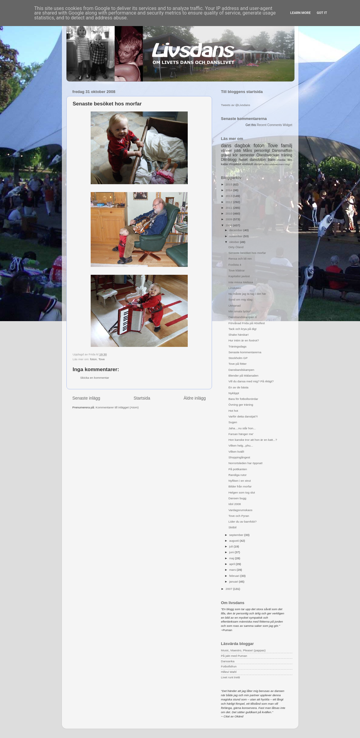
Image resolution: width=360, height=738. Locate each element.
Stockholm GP (237, 358)
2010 (229, 213)
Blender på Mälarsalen (243, 375)
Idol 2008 (234, 504)
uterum (258, 164)
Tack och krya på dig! (242, 329)
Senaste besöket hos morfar (247, 252)
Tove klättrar (236, 270)
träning (286, 155)
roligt (287, 164)
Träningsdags (237, 346)
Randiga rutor (237, 475)
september (236, 535)
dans (226, 145)
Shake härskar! (238, 334)
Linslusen (234, 288)
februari (234, 575)
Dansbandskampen (241, 369)
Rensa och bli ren (240, 258)
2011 (229, 207)
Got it (322, 13)
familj (286, 145)
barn (271, 160)
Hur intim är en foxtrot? (243, 340)
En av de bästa (238, 387)
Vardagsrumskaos (240, 510)
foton (93, 359)
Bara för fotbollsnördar (243, 399)
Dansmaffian (282, 150)
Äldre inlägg (194, 398)
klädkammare (276, 164)
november (236, 236)
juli (231, 546)
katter (225, 164)
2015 (229, 184)
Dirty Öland (235, 247)
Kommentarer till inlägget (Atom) (117, 407)
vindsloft (247, 164)
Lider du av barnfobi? (242, 521)
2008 (229, 225)
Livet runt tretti (230, 677)
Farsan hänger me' (241, 434)
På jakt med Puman (234, 655)
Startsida (141, 398)
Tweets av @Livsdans (235, 105)
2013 (229, 196)
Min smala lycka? (239, 311)
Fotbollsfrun (229, 666)
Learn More (300, 13)
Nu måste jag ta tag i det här (247, 293)
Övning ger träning (240, 404)
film (290, 159)
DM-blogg (229, 160)
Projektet (235, 164)
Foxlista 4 (234, 264)
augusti (234, 540)
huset (243, 160)
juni (232, 552)
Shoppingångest (239, 457)
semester (247, 155)
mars (233, 569)
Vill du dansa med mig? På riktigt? (251, 381)
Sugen (232, 422)
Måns (247, 150)
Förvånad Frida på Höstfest (246, 323)
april (232, 564)
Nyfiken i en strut (239, 480)
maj (232, 558)
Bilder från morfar (239, 486)
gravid (226, 155)
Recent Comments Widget (274, 125)
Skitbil (232, 527)
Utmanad (234, 305)
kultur (266, 164)
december (236, 230)
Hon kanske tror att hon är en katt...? (252, 439)
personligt (262, 150)
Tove (101, 359)
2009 (229, 219)
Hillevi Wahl (229, 671)
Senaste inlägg (86, 398)
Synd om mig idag (240, 299)
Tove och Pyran (238, 515)
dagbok (243, 145)
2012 (229, 202)
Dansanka (227, 661)
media (281, 159)
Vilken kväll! (236, 451)
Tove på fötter (237, 363)
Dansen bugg (237, 498)
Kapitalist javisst (239, 276)
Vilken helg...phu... (240, 445)
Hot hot (233, 410)
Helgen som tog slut (241, 492)
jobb (237, 150)
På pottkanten (237, 469)
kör (235, 155)
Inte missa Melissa (240, 282)
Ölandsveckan (267, 155)
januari (234, 581)
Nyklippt (233, 393)
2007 (229, 588)
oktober (234, 242)
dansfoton (258, 160)
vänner (226, 150)
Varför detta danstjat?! (242, 416)
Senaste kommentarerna (244, 352)
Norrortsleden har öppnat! (245, 463)
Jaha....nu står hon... (242, 428)
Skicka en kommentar (94, 377)
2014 (229, 190)
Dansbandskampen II (242, 317)
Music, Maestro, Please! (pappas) (243, 650)
